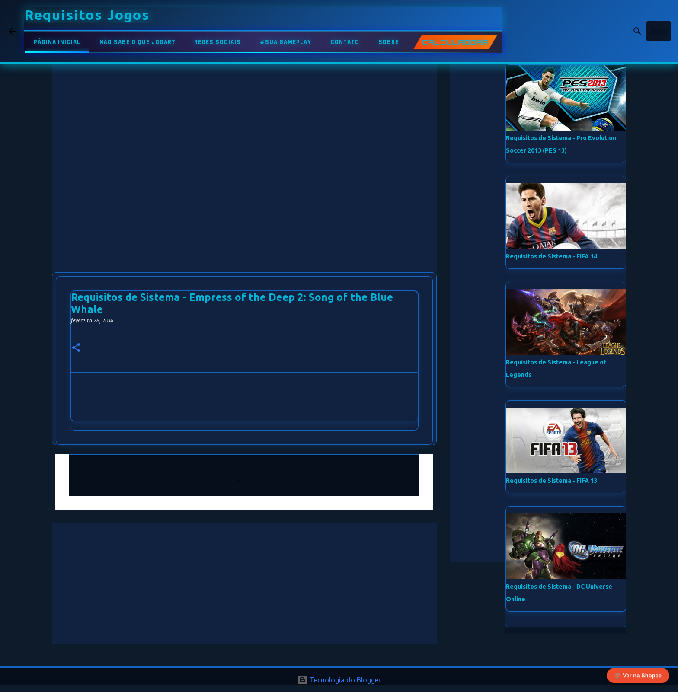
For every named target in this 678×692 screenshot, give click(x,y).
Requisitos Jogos (87, 14)
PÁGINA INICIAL (57, 42)
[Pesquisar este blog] (625, 31)
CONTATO (344, 42)
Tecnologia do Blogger (339, 680)
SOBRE (388, 42)
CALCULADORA (455, 42)
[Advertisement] (244, 90)
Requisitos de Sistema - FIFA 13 (551, 480)
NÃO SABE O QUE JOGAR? (137, 42)
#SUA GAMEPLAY (285, 42)
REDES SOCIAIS (217, 42)
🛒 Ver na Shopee (638, 674)
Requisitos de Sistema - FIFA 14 (551, 256)
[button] (76, 348)
